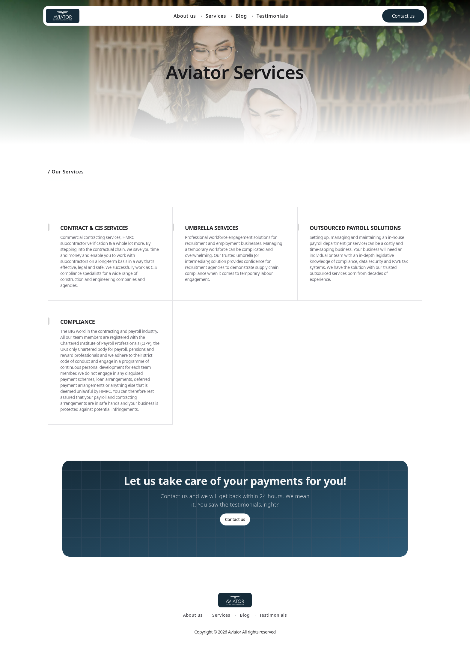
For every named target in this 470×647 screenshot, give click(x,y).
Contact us (403, 16)
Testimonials (272, 16)
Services (216, 16)
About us (185, 16)
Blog (241, 16)
